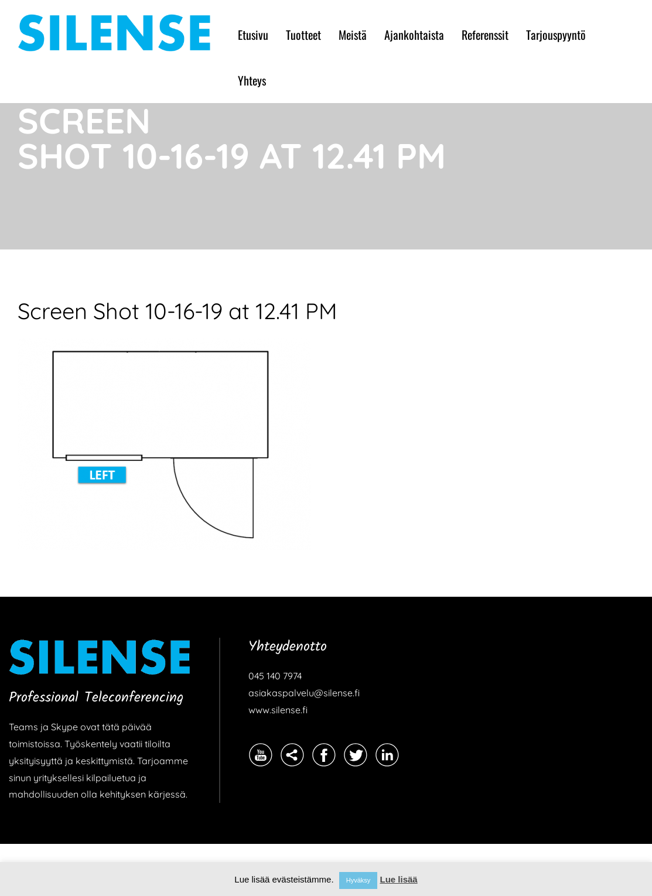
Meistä (353, 34)
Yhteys (252, 80)
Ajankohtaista (414, 34)
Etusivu (253, 34)
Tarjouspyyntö (556, 34)
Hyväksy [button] (358, 880)
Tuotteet (303, 34)
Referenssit (485, 34)
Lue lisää (398, 879)
